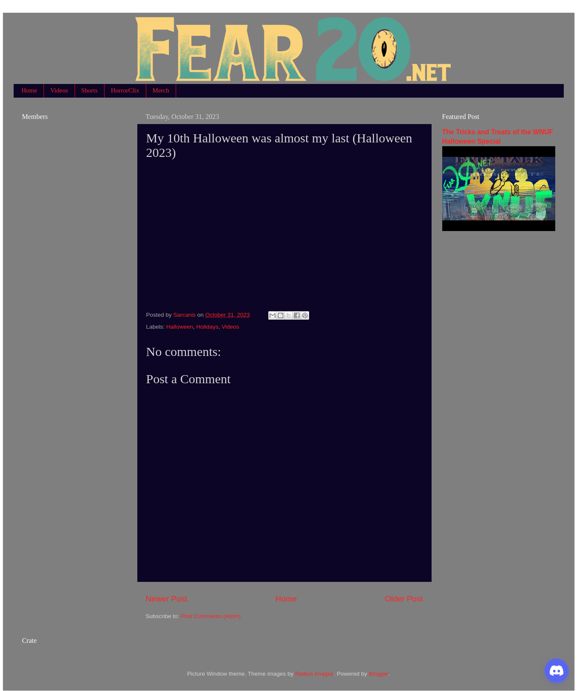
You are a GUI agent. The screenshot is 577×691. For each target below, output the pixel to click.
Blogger (379, 674)
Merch (161, 90)
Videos (59, 90)
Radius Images (314, 674)
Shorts (89, 90)
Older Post (404, 598)
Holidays (207, 327)
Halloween (179, 327)
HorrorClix (125, 90)
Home (29, 90)
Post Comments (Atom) (211, 616)
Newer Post (167, 598)
